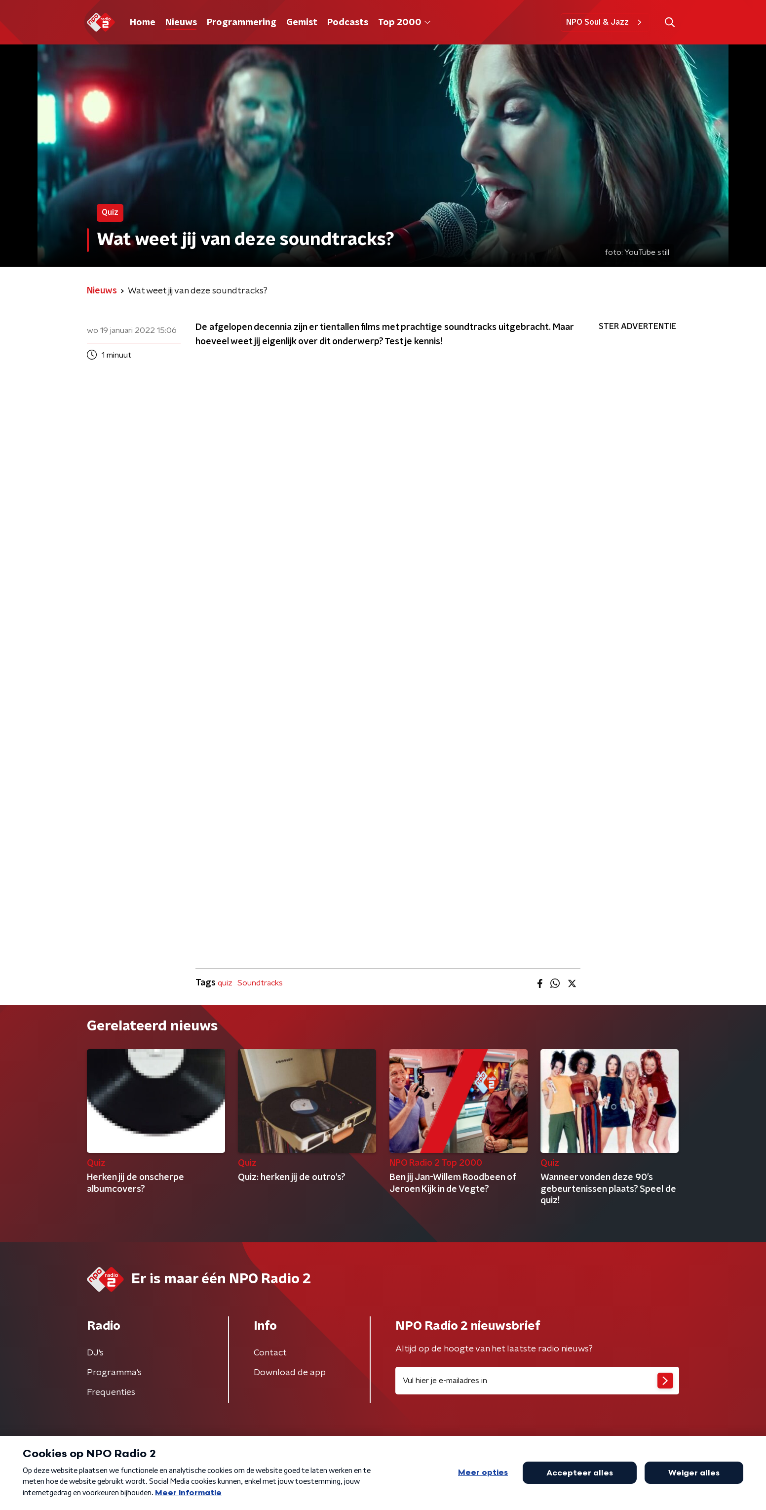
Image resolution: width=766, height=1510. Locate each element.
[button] (669, 22)
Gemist (301, 22)
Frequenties (111, 1392)
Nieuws (181, 22)
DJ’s (95, 1352)
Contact (270, 1352)
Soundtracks (260, 983)
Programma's (114, 1372)
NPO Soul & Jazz (605, 22)
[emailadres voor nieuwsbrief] (537, 1380)
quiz (225, 983)
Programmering (241, 22)
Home (142, 22)
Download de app (290, 1372)
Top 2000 (404, 22)
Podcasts (347, 22)
